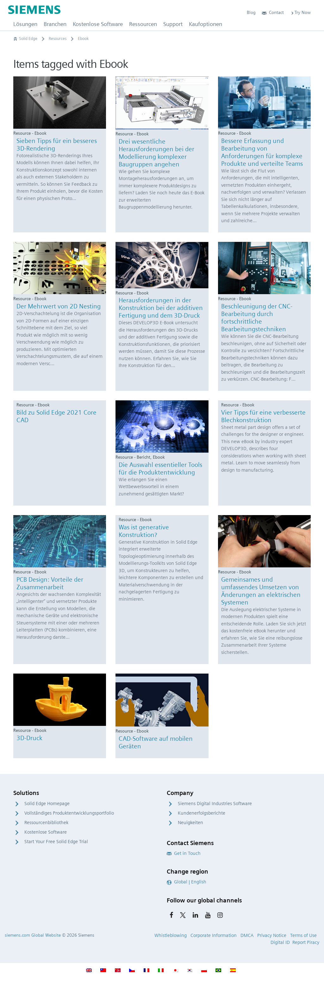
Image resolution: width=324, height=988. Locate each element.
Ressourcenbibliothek (46, 822)
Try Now (300, 12)
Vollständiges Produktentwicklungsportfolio (69, 813)
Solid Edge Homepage (47, 803)
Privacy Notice (271, 935)
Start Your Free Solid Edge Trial (56, 841)
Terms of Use (303, 935)
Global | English (186, 882)
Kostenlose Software (45, 832)
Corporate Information (213, 935)
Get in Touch (184, 853)
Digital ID (280, 942)
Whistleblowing (170, 935)
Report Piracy (305, 942)
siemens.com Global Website (33, 935)
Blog (251, 12)
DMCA (246, 935)
